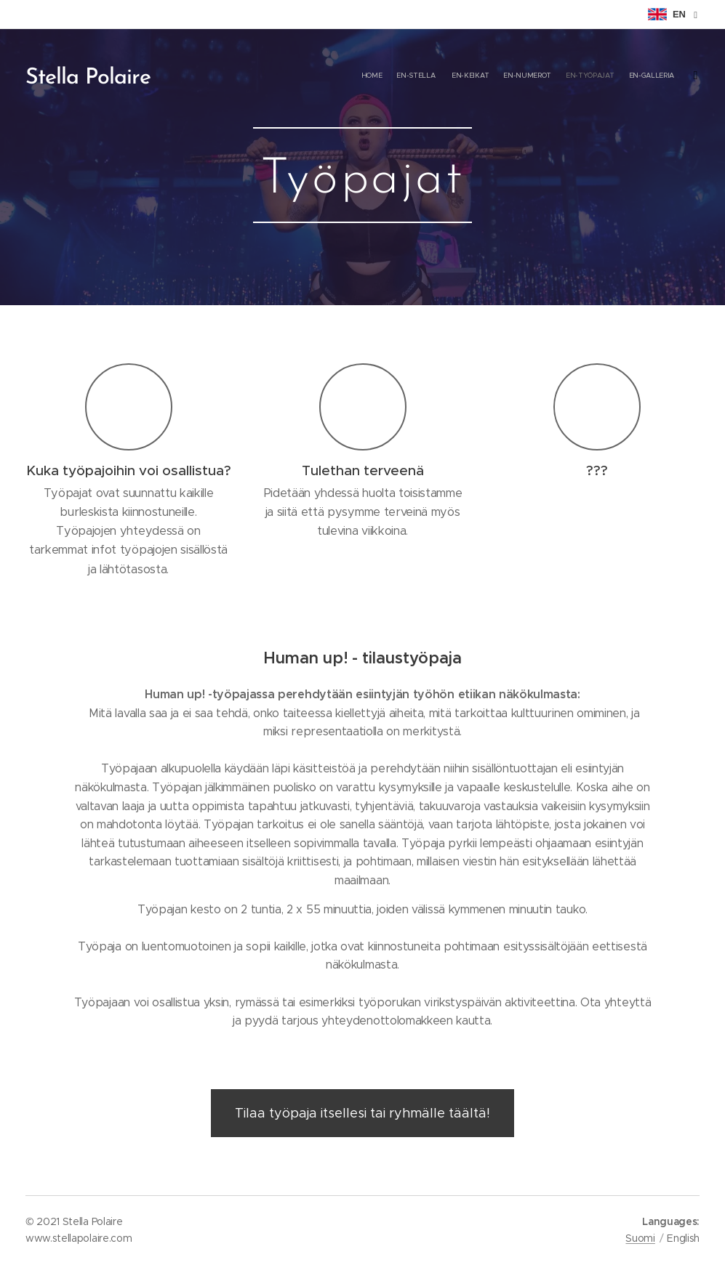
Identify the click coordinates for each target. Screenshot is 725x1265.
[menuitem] (614, 76)
